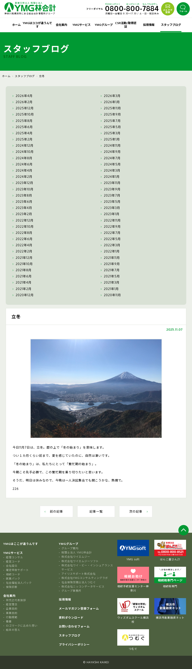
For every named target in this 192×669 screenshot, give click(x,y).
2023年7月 (109, 195)
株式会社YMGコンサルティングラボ (85, 578)
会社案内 (61, 25)
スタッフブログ (171, 25)
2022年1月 (109, 251)
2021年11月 (109, 258)
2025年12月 (22, 108)
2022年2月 (21, 251)
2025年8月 (22, 121)
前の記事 (53, 511)
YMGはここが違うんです (20, 544)
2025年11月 (110, 108)
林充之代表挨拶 (16, 600)
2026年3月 (110, 96)
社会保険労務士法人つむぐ (79, 582)
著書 (9, 621)
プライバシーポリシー (74, 644)
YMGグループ (104, 25)
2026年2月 (22, 102)
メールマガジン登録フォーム (79, 608)
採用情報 (149, 25)
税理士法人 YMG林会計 (77, 552)
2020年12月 (22, 295)
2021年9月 (109, 264)
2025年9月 (110, 114)
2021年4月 (21, 282)
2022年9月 (110, 227)
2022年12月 (22, 220)
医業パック (13, 578)
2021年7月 (109, 270)
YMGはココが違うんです (37, 24)
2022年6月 (22, 239)
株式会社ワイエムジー (76, 556)
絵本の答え (13, 629)
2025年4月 (22, 133)
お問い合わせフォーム (74, 626)
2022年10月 (22, 227)
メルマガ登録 (167, 8)
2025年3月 (110, 133)
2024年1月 (109, 177)
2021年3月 (109, 282)
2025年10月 (22, 114)
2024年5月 (110, 164)
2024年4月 (21, 170)
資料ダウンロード (71, 617)
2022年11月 (110, 220)
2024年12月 (22, 146)
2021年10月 (22, 264)
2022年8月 (21, 233)
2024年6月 (22, 164)
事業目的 (11, 613)
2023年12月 (22, 183)
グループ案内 (70, 548)
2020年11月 (110, 295)
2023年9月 (110, 189)
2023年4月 (21, 208)
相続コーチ (13, 574)
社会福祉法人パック (19, 582)
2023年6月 (21, 202)
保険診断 (11, 587)
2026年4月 (22, 96)
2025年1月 (109, 139)
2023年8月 (21, 195)
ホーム (16, 25)
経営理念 (11, 604)
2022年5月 (110, 239)
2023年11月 (110, 183)
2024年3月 (109, 170)
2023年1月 (109, 214)
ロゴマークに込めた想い (21, 625)
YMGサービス (82, 25)
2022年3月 (109, 245)
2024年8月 (21, 158)
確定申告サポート (17, 570)
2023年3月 (109, 208)
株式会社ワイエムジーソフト (80, 561)
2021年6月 (21, 276)
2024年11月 (110, 146)
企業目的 (11, 608)
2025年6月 (22, 127)
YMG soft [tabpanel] (133, 550)
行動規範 (11, 617)
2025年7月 (110, 121)
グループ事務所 (71, 590)
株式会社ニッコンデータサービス (83, 586)
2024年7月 (110, 158)
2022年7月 (110, 233)
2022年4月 (21, 245)
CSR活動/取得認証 (125, 24)
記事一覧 (96, 511)
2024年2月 (21, 177)
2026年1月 (109, 102)
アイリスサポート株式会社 (79, 573)
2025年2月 (22, 139)
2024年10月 (22, 152)
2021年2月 (21, 289)
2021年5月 (109, 276)
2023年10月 (22, 189)
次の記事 (139, 511)
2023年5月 (110, 202)
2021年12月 (22, 258)
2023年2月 (21, 214)
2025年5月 (110, 127)
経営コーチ (13, 561)
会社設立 (11, 565)
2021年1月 (109, 289)
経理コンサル (14, 557)
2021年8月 (21, 270)
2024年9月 (110, 152)
